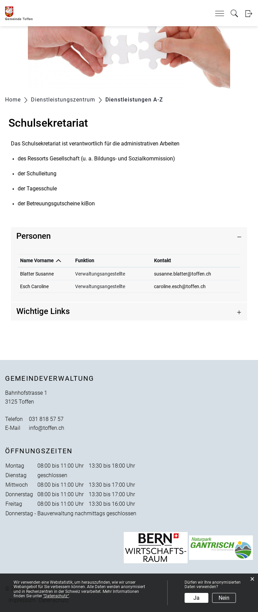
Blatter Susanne (37, 274)
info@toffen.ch (46, 428)
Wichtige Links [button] (43, 311)
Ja (196, 598)
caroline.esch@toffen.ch (180, 286)
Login (248, 13)
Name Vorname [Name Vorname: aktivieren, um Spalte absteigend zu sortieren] (37, 260)
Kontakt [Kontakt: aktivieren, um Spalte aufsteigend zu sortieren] (162, 260)
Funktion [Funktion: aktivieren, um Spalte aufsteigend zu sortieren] (84, 260)
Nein (224, 598)
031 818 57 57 (46, 419)
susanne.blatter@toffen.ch (182, 274)
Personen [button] (33, 236)
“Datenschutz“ (56, 596)
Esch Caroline (34, 286)
